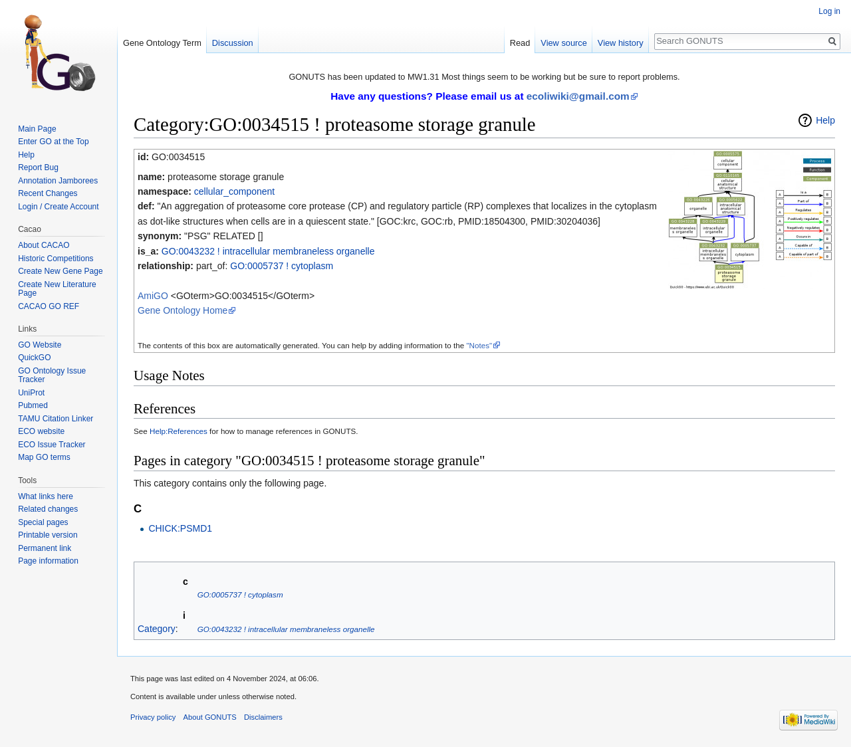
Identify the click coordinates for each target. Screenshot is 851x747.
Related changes (48, 509)
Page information (48, 561)
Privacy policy (153, 717)
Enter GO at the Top (53, 141)
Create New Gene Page (60, 271)
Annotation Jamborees (58, 180)
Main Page (37, 129)
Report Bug (38, 167)
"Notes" (479, 345)
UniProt (31, 392)
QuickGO (34, 357)
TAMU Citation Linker (55, 418)
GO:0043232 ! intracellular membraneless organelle (268, 251)
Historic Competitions (55, 258)
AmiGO (153, 295)
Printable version (47, 535)
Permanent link (44, 548)
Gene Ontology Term (162, 43)
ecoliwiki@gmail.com (578, 96)
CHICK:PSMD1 (180, 528)
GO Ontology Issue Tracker (52, 375)
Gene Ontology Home (182, 310)
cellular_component (234, 191)
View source (563, 43)
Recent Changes (47, 193)
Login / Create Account (58, 206)
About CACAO (43, 245)
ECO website (41, 431)
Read (520, 43)
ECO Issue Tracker (51, 444)
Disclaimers (263, 717)
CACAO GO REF (48, 306)
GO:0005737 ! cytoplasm (281, 266)
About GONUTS (210, 717)
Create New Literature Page (57, 289)
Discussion (232, 43)
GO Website (39, 345)
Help (825, 120)
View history (621, 43)
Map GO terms (44, 457)
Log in (829, 11)
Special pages (43, 522)
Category (157, 628)
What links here (45, 496)
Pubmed (33, 405)
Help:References (178, 431)
